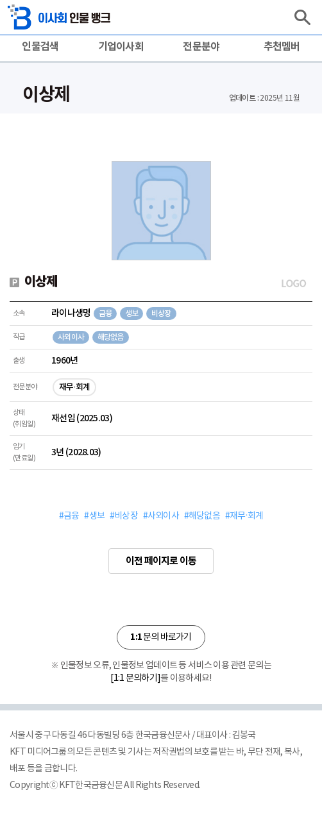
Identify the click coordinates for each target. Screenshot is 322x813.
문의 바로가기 (160, 637)
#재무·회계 (244, 516)
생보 (132, 313)
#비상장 (124, 516)
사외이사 (71, 337)
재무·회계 (74, 387)
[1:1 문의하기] (135, 678)
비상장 (161, 313)
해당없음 (110, 337)
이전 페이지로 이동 (161, 561)
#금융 (69, 516)
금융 (105, 313)
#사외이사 (161, 516)
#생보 (94, 516)
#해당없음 (202, 516)
